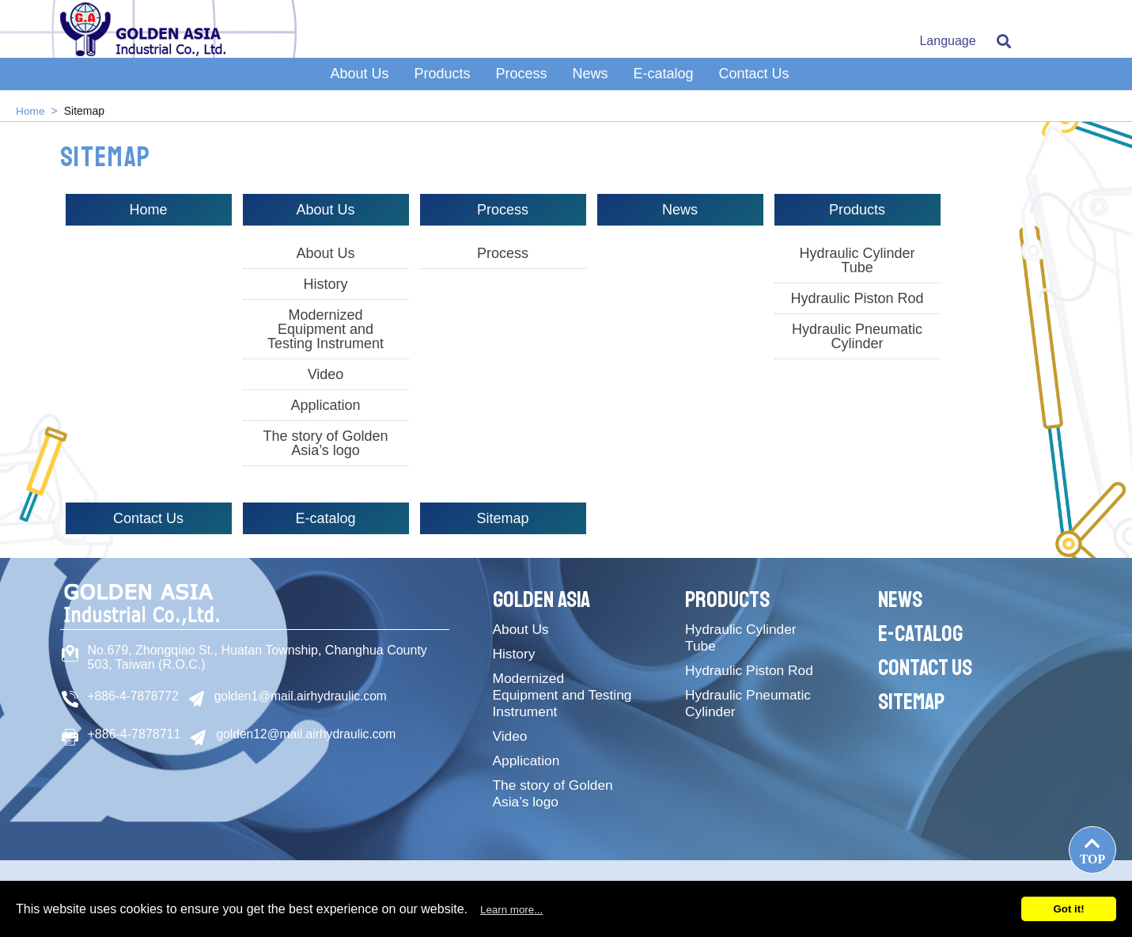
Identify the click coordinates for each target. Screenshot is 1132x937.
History (325, 284)
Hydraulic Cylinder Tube (856, 260)
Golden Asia (544, 599)
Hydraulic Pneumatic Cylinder (857, 336)
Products (442, 81)
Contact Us (754, 81)
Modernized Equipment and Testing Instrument (325, 329)
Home (30, 110)
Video (326, 374)
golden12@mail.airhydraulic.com (307, 733)
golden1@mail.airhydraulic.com (304, 696)
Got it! (1068, 909)
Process (521, 81)
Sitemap (502, 518)
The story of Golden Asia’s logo (325, 443)
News (590, 81)
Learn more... (511, 910)
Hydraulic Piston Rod (856, 298)
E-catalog (664, 81)
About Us (359, 81)
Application (325, 405)
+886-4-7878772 (134, 696)
